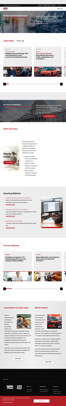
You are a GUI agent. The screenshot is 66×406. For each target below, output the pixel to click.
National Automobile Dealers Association (11, 5)
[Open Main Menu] (60, 9)
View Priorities (49, 116)
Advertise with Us (57, 391)
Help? (53, 5)
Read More (19, 40)
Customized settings (8, 402)
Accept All (41, 400)
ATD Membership (44, 391)
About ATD (29, 391)
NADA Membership (44, 389)
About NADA (29, 389)
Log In (40, 5)
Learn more (17, 358)
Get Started (9, 162)
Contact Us (55, 389)
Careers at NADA (57, 393)
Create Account (46, 5)
